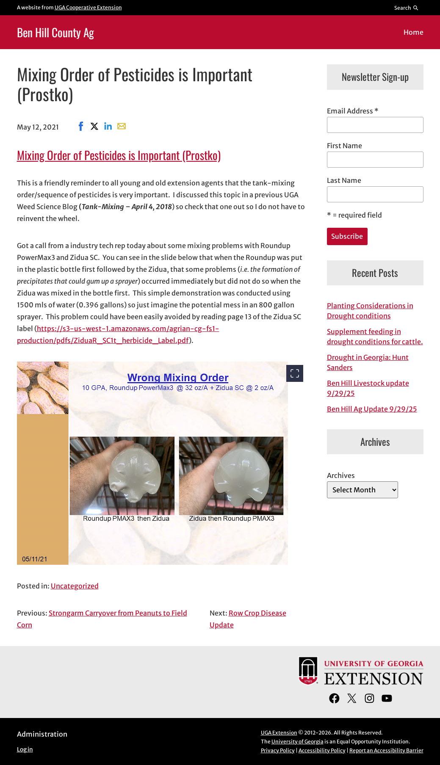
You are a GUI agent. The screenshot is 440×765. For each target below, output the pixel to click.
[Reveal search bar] (406, 7)
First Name (344, 145)
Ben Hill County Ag (55, 32)
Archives (341, 475)
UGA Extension (279, 732)
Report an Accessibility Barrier (386, 750)
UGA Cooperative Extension (88, 7)
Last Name (344, 180)
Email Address (353, 111)
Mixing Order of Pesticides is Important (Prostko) (119, 154)
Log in (25, 749)
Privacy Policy (278, 750)
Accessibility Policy (322, 750)
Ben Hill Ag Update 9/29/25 (372, 409)
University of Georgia (297, 741)
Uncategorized (75, 586)
